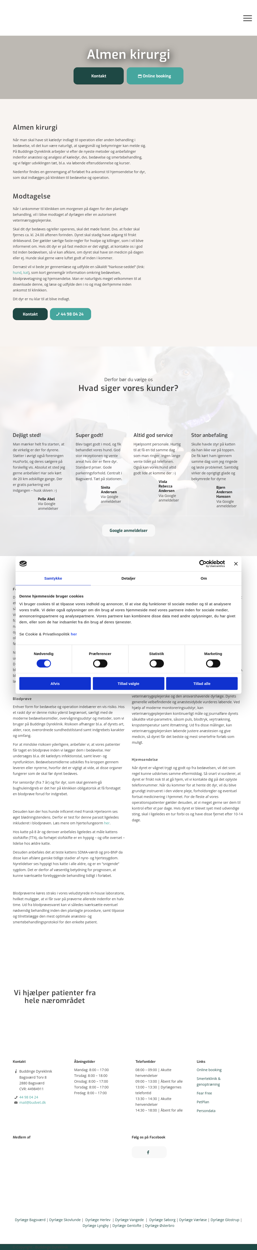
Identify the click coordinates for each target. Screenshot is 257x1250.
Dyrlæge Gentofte (126, 1225)
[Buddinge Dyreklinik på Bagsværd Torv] (24, 17)
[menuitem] (246, 17)
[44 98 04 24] (70, 314)
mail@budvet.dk (32, 1102)
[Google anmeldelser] (128, 530)
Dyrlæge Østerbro (159, 1225)
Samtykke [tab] (53, 578)
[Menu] (246, 17)
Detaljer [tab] (128, 578)
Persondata (206, 1110)
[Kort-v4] (177, 997)
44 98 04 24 (28, 1097)
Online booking (209, 1069)
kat (25, 272)
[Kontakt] (99, 75)
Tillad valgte (128, 683)
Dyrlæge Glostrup (225, 1219)
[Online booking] (155, 75)
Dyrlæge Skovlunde (65, 1219)
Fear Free (204, 1093)
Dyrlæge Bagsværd (30, 1219)
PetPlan (203, 1101)
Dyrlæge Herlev (97, 1219)
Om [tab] (204, 578)
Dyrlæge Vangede (129, 1219)
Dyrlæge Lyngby (96, 1225)
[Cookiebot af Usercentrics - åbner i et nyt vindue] (203, 563)
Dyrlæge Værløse (193, 1219)
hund (17, 272)
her (74, 634)
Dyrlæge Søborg (162, 1219)
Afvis (55, 683)
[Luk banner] (236, 563)
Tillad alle (201, 683)
